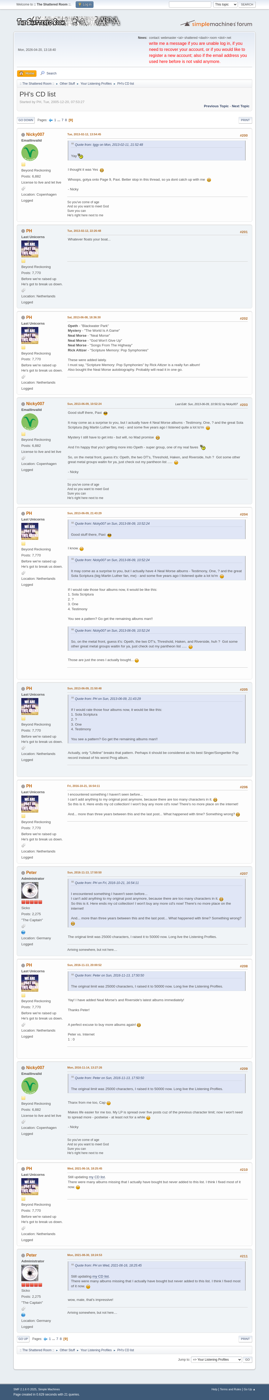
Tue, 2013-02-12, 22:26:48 (84, 230)
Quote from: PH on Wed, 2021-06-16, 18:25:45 (108, 1265)
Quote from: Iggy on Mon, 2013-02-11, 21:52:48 (109, 145)
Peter (31, 872)
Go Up (23, 1338)
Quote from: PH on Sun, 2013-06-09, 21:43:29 (108, 699)
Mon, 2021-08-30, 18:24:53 (84, 1255)
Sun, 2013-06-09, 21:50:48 (84, 688)
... (59, 120)
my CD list (97, 1177)
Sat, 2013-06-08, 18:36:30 (84, 317)
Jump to (183, 1359)
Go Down (25, 120)
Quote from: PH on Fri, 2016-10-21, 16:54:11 (107, 883)
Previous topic (216, 106)
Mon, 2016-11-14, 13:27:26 (84, 1067)
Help (214, 1389)
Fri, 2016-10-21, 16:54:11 (83, 785)
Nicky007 (35, 134)
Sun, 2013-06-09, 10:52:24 (84, 403)
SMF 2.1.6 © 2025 (25, 1389)
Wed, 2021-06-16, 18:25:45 (84, 1168)
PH (29, 231)
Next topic (241, 106)
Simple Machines (49, 1389)
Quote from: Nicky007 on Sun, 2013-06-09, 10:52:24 (112, 523)
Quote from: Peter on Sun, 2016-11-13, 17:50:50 (109, 975)
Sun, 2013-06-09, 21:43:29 (84, 513)
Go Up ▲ (250, 1389)
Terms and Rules (230, 1389)
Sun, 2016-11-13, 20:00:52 (84, 965)
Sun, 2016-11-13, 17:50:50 (84, 872)
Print (245, 120)
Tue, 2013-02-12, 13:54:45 (84, 134)
